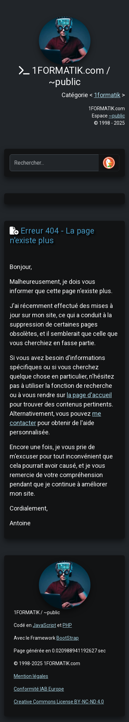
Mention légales (31, 676)
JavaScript (44, 625)
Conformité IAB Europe (39, 689)
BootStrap (67, 638)
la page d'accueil (89, 395)
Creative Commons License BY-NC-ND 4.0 (59, 701)
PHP (67, 625)
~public (117, 115)
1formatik (107, 95)
